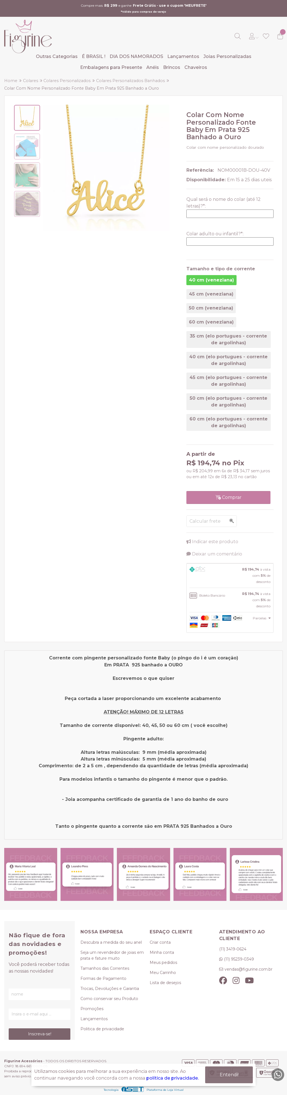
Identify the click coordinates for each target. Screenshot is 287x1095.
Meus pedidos (163, 962)
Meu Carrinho (163, 972)
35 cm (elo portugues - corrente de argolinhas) (228, 339)
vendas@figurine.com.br (248, 969)
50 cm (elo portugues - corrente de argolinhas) (228, 402)
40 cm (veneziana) (211, 280)
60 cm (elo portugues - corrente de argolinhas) (228, 422)
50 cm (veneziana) (211, 308)
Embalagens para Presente (111, 67)
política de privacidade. (172, 1078)
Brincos (171, 67)
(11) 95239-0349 (239, 959)
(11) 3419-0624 (232, 949)
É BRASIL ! (93, 56)
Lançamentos (183, 56)
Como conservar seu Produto (109, 998)
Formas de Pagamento (103, 978)
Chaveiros (195, 67)
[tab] (229, 576)
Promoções (91, 1008)
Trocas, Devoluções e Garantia (109, 988)
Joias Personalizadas (227, 56)
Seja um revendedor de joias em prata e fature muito (112, 955)
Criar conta (160, 942)
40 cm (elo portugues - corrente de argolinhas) (228, 360)
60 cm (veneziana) (211, 322)
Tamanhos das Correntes (104, 968)
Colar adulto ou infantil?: (215, 233)
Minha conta (162, 952)
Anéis (152, 67)
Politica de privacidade (102, 1028)
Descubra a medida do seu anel (111, 942)
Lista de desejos (165, 982)
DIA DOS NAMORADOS (136, 56)
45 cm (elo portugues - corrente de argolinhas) (228, 381)
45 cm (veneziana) (211, 294)
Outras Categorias (57, 56)
